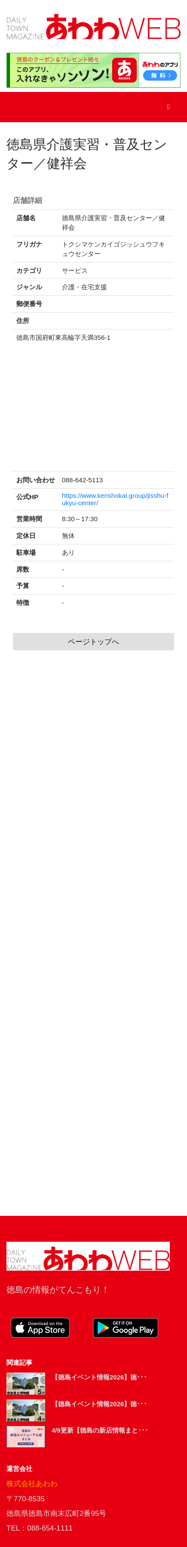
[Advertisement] (93, 933)
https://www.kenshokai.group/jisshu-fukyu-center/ (115, 499)
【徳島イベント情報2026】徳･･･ (99, 1377)
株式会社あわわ (32, 1484)
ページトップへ (93, 642)
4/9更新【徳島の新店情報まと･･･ (100, 1430)
